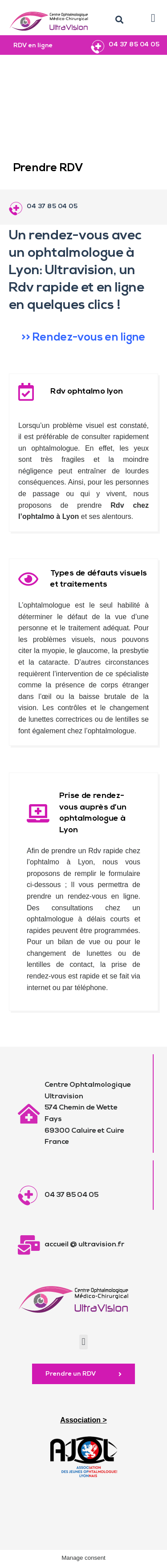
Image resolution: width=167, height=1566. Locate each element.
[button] (119, 20)
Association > (83, 1420)
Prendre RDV (48, 168)
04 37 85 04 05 (134, 44)
